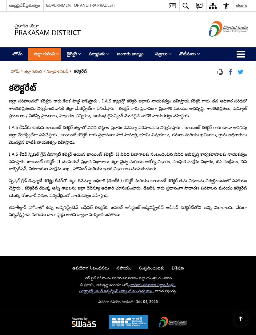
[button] (185, 5)
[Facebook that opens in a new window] (230, 71)
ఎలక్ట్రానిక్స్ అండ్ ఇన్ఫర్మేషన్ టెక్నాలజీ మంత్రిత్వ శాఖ (116, 291)
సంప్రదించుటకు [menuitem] (151, 268)
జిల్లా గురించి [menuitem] (46, 54)
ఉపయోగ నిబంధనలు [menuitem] (90, 268)
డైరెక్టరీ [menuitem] (74, 54)
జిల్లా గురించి (33, 71)
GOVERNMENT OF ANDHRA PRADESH (80, 5)
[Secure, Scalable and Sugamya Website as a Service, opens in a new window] (84, 323)
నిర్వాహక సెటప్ (57, 71)
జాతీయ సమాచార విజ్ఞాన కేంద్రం (152, 285)
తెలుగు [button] (241, 5)
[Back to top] (240, 319)
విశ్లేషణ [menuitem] (178, 268)
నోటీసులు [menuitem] (189, 54)
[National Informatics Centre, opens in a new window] (128, 322)
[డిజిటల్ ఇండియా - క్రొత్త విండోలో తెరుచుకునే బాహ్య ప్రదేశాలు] (221, 42)
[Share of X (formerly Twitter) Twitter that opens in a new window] (240, 71)
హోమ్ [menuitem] (17, 54)
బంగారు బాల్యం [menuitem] (130, 54)
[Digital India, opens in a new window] (173, 323)
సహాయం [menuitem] (123, 268)
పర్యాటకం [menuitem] (99, 54)
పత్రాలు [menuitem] (163, 54)
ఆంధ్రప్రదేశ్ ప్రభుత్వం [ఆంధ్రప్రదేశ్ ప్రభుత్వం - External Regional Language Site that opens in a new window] (24, 5)
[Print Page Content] (220, 71)
